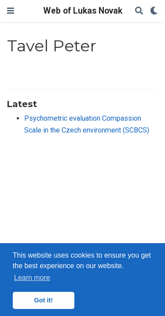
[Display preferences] (154, 11)
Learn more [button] (32, 277)
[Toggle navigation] (10, 11)
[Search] (139, 11)
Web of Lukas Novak (82, 11)
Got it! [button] (43, 300)
